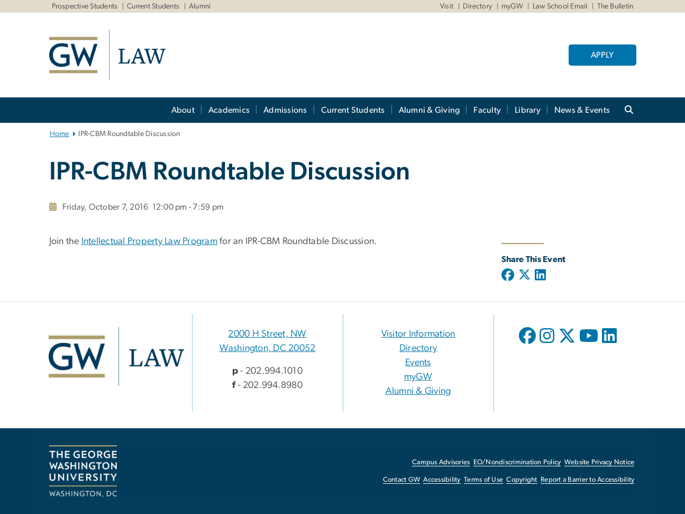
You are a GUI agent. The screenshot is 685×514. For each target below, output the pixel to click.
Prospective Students (85, 6)
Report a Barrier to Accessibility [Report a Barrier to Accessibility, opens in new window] (587, 479)
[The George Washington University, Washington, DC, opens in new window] (83, 471)
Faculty (487, 110)
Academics (229, 110)
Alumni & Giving (429, 110)
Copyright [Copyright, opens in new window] (521, 479)
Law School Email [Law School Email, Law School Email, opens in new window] (560, 6)
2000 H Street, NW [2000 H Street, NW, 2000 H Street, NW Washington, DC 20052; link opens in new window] (267, 334)
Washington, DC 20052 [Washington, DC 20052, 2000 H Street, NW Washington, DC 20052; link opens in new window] (268, 348)
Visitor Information (418, 334)
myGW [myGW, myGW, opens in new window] (512, 6)
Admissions (285, 110)
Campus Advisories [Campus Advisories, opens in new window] (441, 462)
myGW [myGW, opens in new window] (418, 377)
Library (528, 110)
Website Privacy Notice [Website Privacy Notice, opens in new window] (599, 462)
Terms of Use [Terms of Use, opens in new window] (483, 479)
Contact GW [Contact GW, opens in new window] (402, 479)
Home (59, 134)
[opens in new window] (528, 343)
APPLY (602, 55)
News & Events (582, 110)
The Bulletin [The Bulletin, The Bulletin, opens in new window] (615, 6)
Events (418, 362)
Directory (477, 6)
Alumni (200, 6)
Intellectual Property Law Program (149, 241)
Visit (446, 6)
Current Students (153, 6)
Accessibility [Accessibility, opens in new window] (441, 479)
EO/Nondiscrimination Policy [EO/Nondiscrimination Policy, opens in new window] (517, 462)
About (183, 110)
